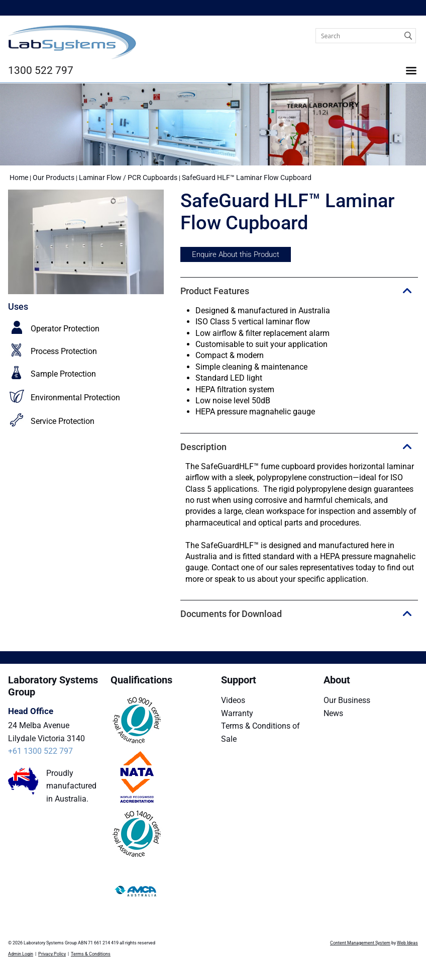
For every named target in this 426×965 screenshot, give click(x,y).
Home (19, 177)
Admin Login (20, 953)
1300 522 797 (40, 70)
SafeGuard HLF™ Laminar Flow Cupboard (246, 177)
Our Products (53, 177)
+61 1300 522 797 (40, 751)
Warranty (237, 713)
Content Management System (360, 942)
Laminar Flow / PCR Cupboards (128, 177)
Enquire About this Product (235, 254)
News (333, 713)
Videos (233, 700)
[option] (86, 242)
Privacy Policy (52, 953)
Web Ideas (407, 942)
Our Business (347, 700)
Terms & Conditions (91, 953)
